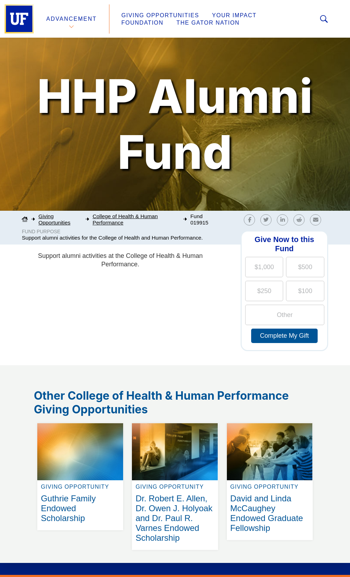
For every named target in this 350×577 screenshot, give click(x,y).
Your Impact (234, 15)
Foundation (142, 23)
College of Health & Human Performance (125, 219)
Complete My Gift (284, 335)
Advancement (71, 19)
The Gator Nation (208, 23)
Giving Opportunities (160, 15)
